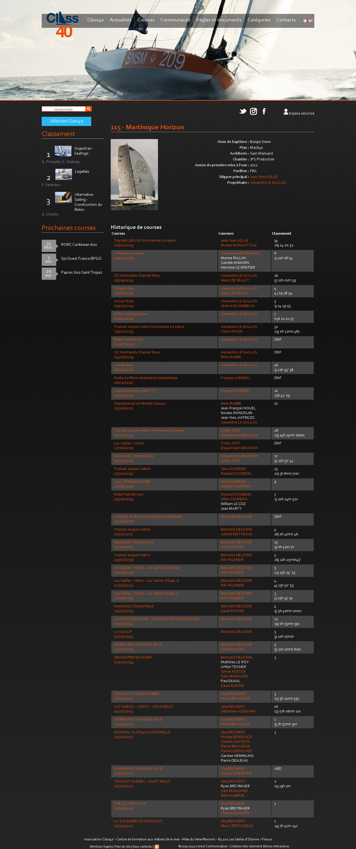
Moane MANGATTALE (239, 245)
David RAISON (232, 611)
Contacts (286, 20)
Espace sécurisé (301, 114)
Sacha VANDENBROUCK (240, 254)
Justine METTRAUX (236, 534)
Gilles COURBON (234, 499)
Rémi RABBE (231, 357)
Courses (146, 20)
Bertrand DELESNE (236, 517)
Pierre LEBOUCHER (236, 751)
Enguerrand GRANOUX (239, 435)
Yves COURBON (233, 469)
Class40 (95, 20)
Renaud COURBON (236, 474)
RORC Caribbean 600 (79, 245)
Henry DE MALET (235, 281)
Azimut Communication (211, 846)
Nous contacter (142, 846)
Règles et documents (219, 20)
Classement (58, 134)
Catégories (259, 20)
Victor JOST (230, 431)
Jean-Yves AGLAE (264, 177)
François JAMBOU (235, 378)
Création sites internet (245, 846)
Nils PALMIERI (232, 547)
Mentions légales (101, 846)
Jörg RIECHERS (233, 694)
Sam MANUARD (234, 677)
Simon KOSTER (233, 672)
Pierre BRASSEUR (235, 699)
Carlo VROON (232, 332)
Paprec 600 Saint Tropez (81, 273)
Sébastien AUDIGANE (238, 712)
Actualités (121, 20)
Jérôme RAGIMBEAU (237, 306)
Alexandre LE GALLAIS (268, 183)
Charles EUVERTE (235, 742)
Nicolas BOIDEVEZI (236, 737)
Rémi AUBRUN (232, 796)
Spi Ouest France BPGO (81, 259)
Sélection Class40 (66, 121)
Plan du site (122, 846)
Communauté (175, 20)
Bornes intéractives (276, 846)
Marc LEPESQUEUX (237, 826)
